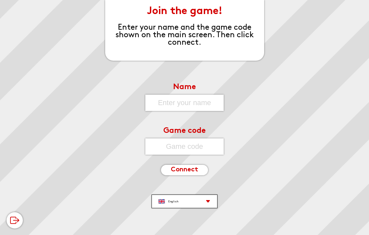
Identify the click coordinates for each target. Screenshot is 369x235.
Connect (184, 170)
